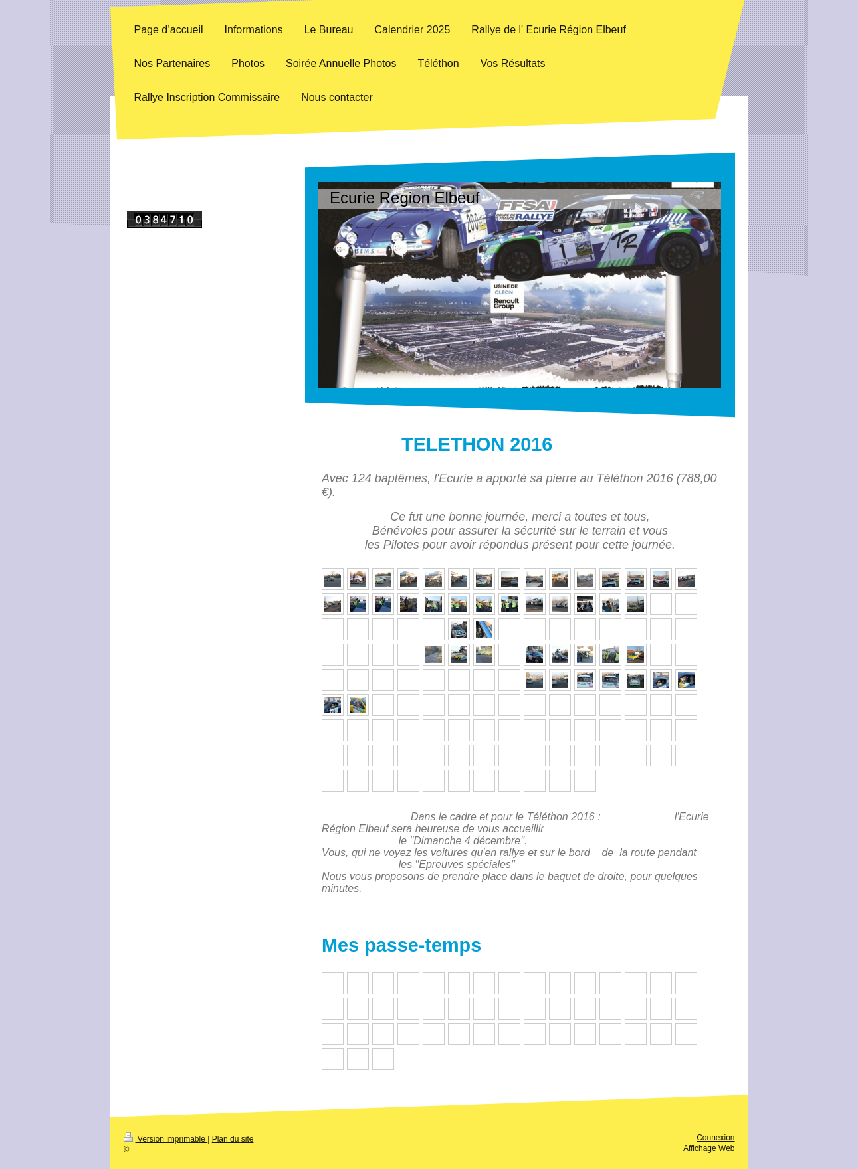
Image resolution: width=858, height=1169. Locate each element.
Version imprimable (166, 1139)
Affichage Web (709, 1148)
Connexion (715, 1137)
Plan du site (233, 1139)
